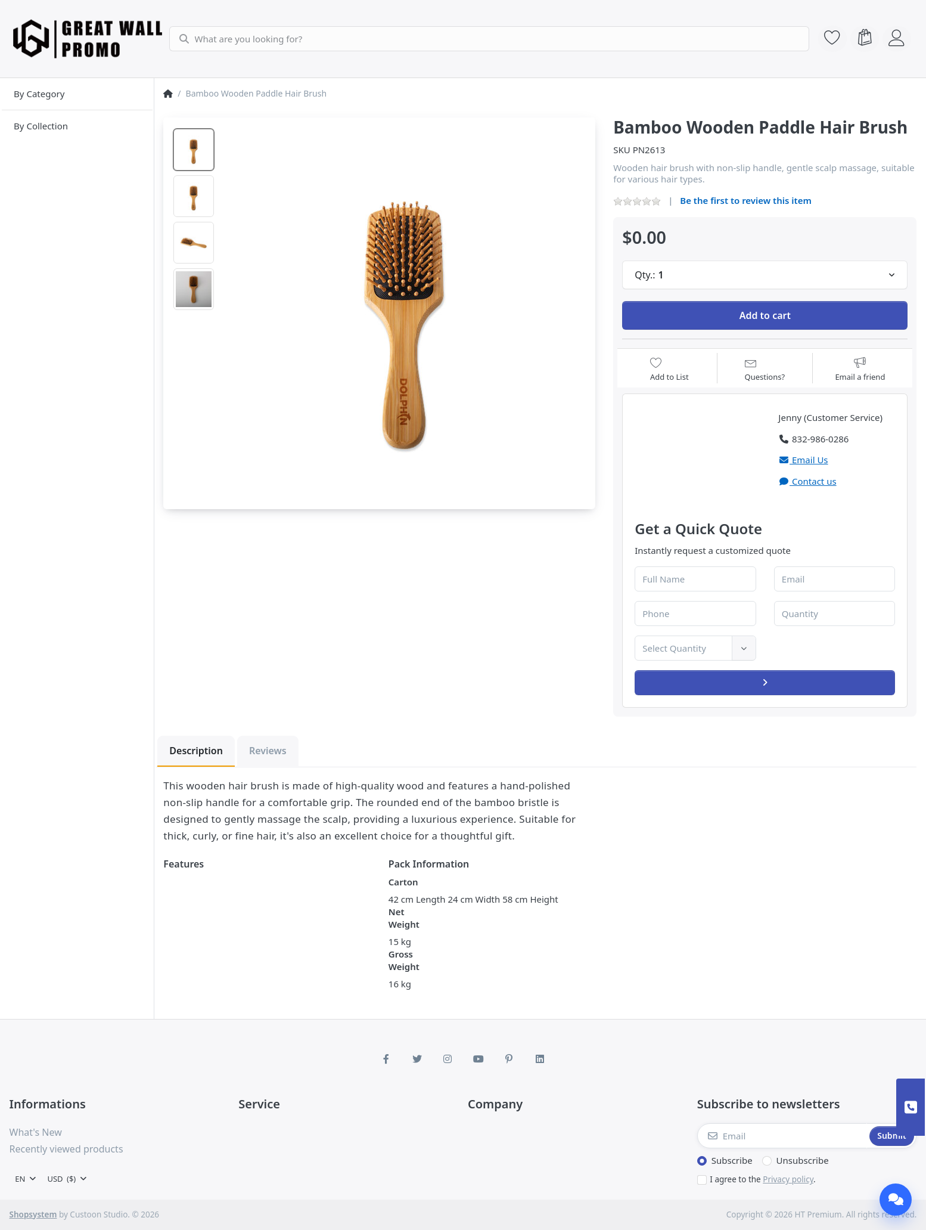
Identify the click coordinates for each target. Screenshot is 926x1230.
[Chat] (896, 1199)
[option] (193, 150)
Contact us (807, 481)
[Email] (782, 1135)
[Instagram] (447, 1059)
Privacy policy (788, 1179)
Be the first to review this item (746, 200)
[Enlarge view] (405, 307)
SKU (621, 150)
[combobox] (487, 38)
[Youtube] (478, 1059)
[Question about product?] (765, 369)
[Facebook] (386, 1059)
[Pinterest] (509, 1059)
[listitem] (405, 307)
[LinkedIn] (540, 1059)
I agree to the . (762, 1179)
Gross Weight (404, 960)
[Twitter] (417, 1059)
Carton (403, 882)
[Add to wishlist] (669, 369)
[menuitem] (77, 94)
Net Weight (404, 918)
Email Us (803, 460)
